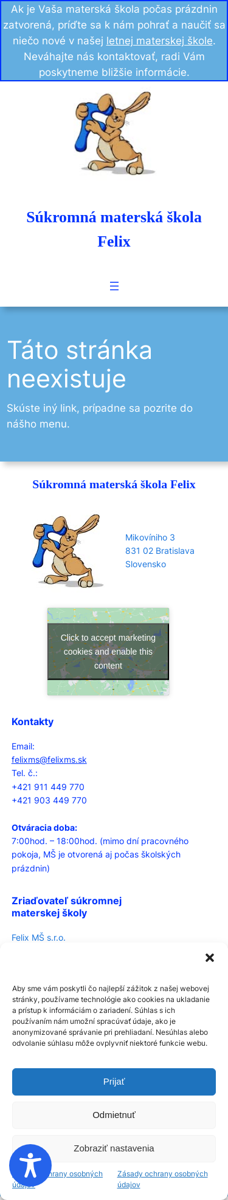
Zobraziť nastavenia (114, 1148)
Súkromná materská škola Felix (114, 484)
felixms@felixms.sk (49, 759)
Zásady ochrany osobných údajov (57, 1179)
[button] (210, 958)
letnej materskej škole (159, 41)
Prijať (114, 1081)
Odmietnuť (114, 1115)
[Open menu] (114, 286)
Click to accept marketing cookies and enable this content (108, 651)
